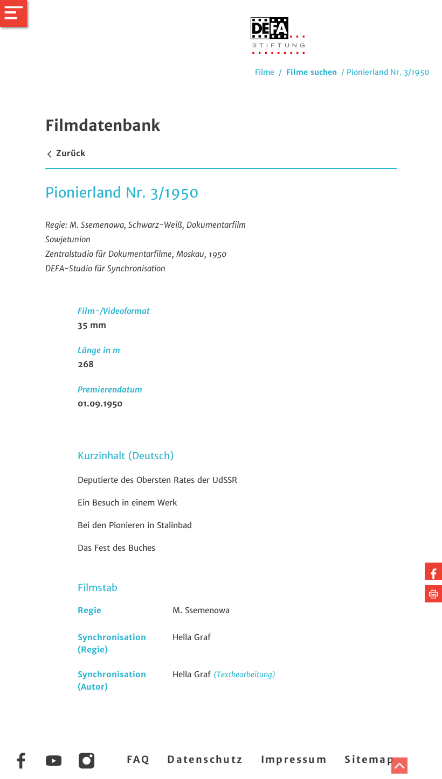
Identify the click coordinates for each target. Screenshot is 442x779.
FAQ (138, 759)
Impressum (294, 759)
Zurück (65, 153)
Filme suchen (311, 72)
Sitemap (369, 759)
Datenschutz (205, 759)
